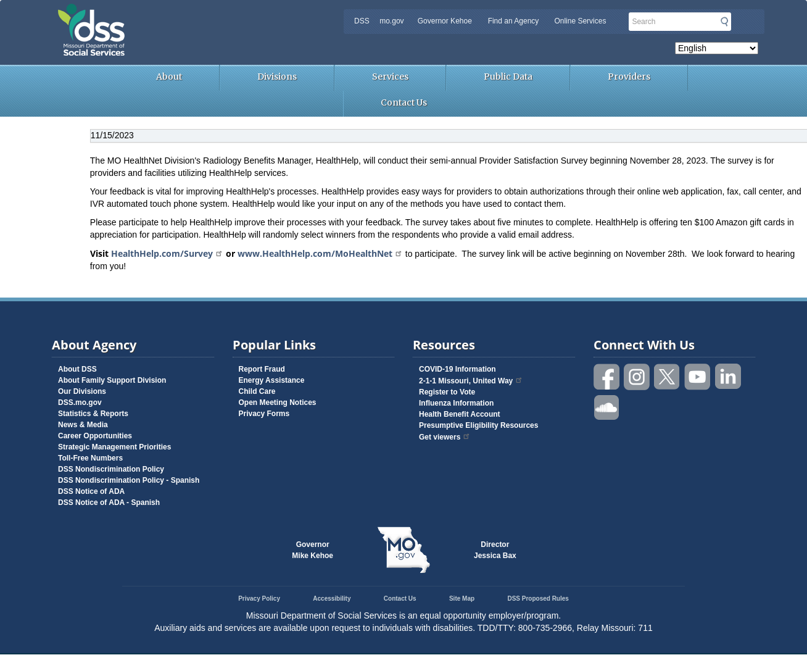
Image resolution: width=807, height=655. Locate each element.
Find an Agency (513, 21)
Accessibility (331, 598)
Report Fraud (262, 369)
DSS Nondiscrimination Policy (111, 469)
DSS (362, 21)
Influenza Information (456, 403)
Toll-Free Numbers (90, 458)
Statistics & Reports (93, 413)
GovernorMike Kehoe (312, 550)
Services (390, 76)
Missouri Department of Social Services (178, 13)
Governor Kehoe (445, 21)
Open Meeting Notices (278, 402)
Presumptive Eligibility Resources (478, 425)
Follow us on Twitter (667, 377)
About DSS (77, 369)
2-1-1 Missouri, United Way (471, 381)
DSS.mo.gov (80, 402)
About (169, 76)
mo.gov (391, 21)
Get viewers (445, 437)
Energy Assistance (272, 380)
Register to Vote (447, 392)
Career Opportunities (95, 436)
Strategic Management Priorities (114, 447)
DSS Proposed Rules (537, 598)
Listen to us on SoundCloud (607, 406)
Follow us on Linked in (728, 377)
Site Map (461, 598)
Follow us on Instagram (637, 377)
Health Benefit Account (459, 414)
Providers (629, 76)
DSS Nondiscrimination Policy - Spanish (128, 480)
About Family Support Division (112, 380)
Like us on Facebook (607, 377)
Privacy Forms (264, 413)
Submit (724, 22)
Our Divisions (82, 391)
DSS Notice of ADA (91, 491)
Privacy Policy (259, 598)
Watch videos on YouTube (697, 377)
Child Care (257, 391)
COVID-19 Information (457, 369)
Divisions (277, 76)
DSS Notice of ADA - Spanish (109, 502)
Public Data (508, 76)
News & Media (83, 424)
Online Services (580, 21)
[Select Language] (716, 48)
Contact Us (404, 102)
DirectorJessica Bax (495, 550)
